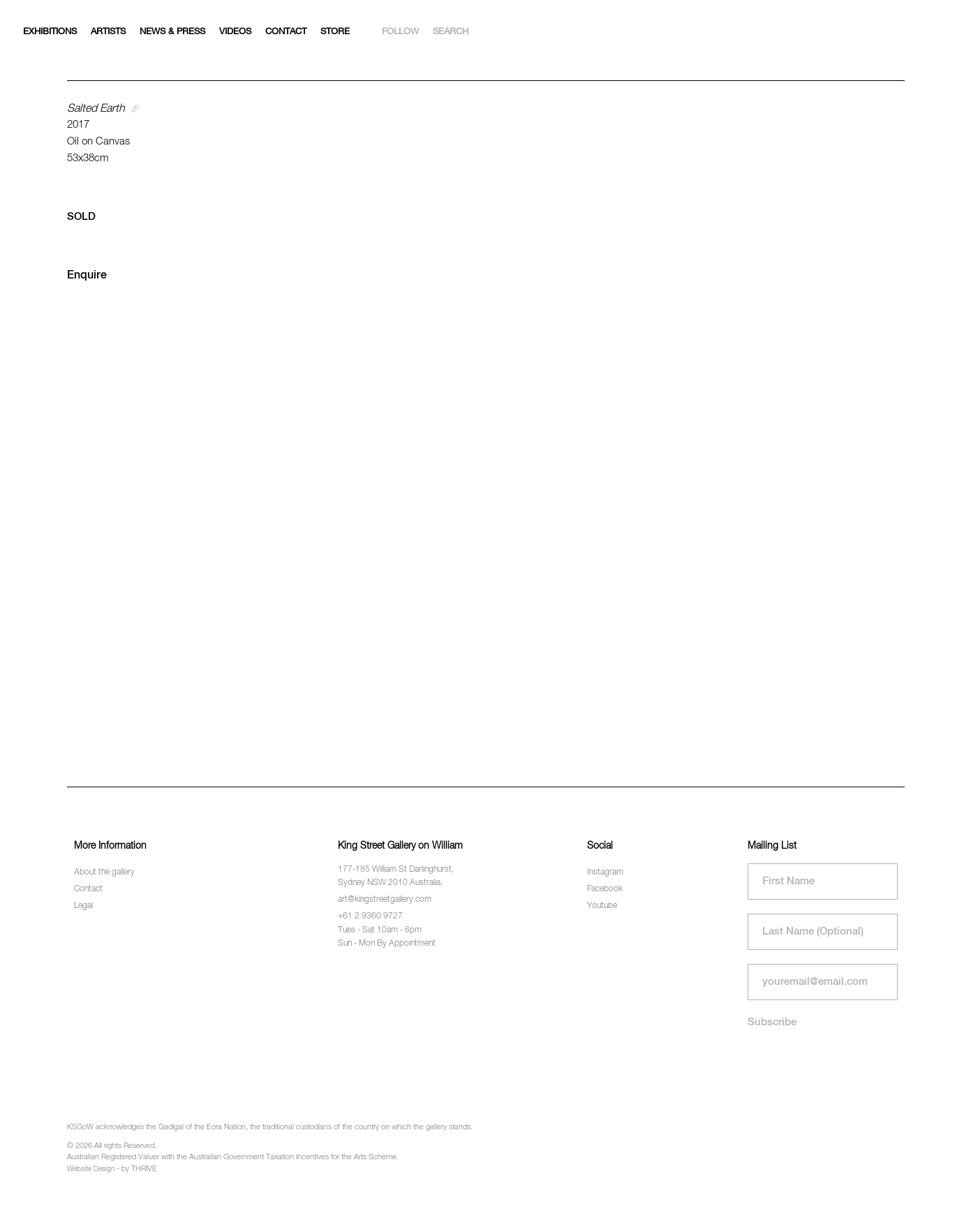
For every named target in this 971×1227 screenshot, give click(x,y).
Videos (235, 31)
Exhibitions (50, 31)
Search (450, 31)
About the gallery (104, 872)
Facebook (605, 889)
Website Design (90, 1169)
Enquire (87, 275)
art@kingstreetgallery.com (384, 899)
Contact (285, 31)
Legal (83, 906)
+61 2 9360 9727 (370, 916)
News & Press (172, 31)
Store (335, 31)
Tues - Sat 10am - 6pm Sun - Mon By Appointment (387, 937)
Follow (400, 31)
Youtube (602, 906)
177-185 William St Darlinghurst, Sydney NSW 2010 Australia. (396, 876)
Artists (108, 31)
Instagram (605, 872)
